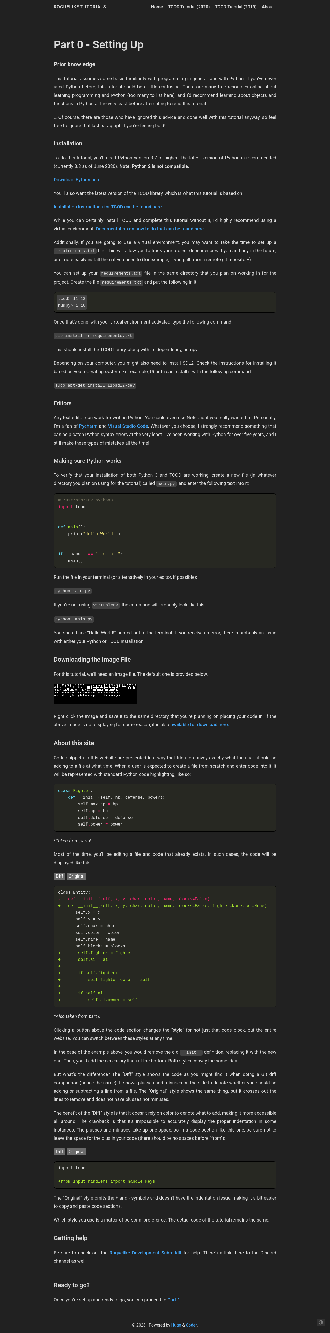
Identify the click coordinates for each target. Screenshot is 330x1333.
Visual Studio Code (128, 426)
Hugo (176, 1325)
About (268, 6)
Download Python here (77, 179)
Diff (59, 876)
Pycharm (88, 426)
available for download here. (200, 724)
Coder (191, 1325)
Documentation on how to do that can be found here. (150, 228)
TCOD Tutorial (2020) (189, 6)
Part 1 (173, 1299)
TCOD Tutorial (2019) (235, 6)
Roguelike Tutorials (80, 6)
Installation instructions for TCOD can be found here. (108, 206)
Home (157, 6)
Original (76, 876)
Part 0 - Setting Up (99, 44)
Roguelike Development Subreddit (145, 1252)
